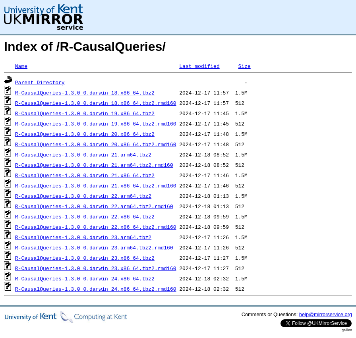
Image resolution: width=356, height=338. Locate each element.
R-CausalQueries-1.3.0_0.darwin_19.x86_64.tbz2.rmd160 (95, 123)
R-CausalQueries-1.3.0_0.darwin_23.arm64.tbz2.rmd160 (94, 247)
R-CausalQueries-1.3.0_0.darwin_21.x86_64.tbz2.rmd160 (95, 185)
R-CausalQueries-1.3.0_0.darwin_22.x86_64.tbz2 (85, 216)
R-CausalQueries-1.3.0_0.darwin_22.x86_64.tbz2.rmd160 (95, 226)
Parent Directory (40, 82)
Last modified (199, 66)
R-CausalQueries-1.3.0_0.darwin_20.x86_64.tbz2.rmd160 (95, 144)
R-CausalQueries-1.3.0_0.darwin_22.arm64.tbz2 (83, 195)
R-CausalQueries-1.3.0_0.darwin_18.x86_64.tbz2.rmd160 (95, 102)
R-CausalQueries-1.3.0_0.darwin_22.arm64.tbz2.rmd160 (94, 206)
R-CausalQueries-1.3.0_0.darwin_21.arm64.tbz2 (83, 154)
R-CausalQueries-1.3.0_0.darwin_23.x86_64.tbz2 (85, 257)
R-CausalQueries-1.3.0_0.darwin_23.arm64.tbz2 (83, 237)
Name (21, 66)
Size (244, 66)
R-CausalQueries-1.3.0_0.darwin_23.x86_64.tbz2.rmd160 (95, 268)
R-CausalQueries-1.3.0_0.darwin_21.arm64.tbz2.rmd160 (94, 164)
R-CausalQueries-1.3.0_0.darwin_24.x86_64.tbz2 (85, 278)
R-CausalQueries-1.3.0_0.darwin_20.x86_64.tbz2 (85, 133)
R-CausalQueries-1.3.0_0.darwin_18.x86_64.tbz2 (85, 92)
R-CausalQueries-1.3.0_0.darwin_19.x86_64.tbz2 (85, 113)
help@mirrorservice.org (325, 314)
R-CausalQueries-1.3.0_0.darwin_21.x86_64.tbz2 (85, 175)
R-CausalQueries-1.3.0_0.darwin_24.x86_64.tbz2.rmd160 (95, 288)
